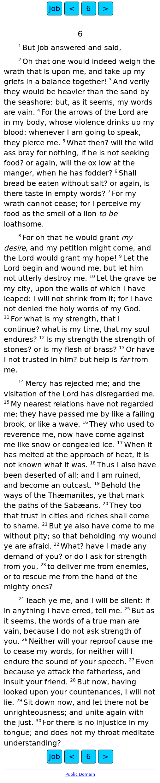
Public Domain (80, 774)
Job (54, 8)
